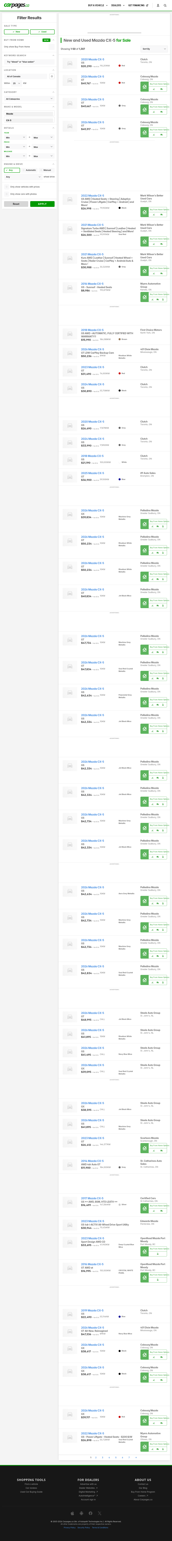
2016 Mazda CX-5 (92, 283)
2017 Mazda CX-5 (92, 1198)
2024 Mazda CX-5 (92, 384)
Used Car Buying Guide (31, 1492)
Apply (42, 203)
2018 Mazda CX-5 (92, 330)
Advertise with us (88, 1484)
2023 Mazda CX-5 (92, 367)
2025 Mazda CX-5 (92, 473)
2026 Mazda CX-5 (92, 76)
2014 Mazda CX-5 (92, 1161)
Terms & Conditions (100, 1528)
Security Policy (84, 1528)
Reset (16, 203)
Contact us (143, 1484)
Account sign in (88, 1499)
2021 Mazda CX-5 (92, 225)
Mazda (29, 114)
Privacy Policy (70, 1528)
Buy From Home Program (143, 1492)
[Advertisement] (114, 24)
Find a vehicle (31, 1484)
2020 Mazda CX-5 (92, 59)
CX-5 (29, 120)
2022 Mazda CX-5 (92, 195)
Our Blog (143, 1488)
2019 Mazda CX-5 (92, 1310)
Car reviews (31, 1488)
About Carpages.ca (143, 1499)
